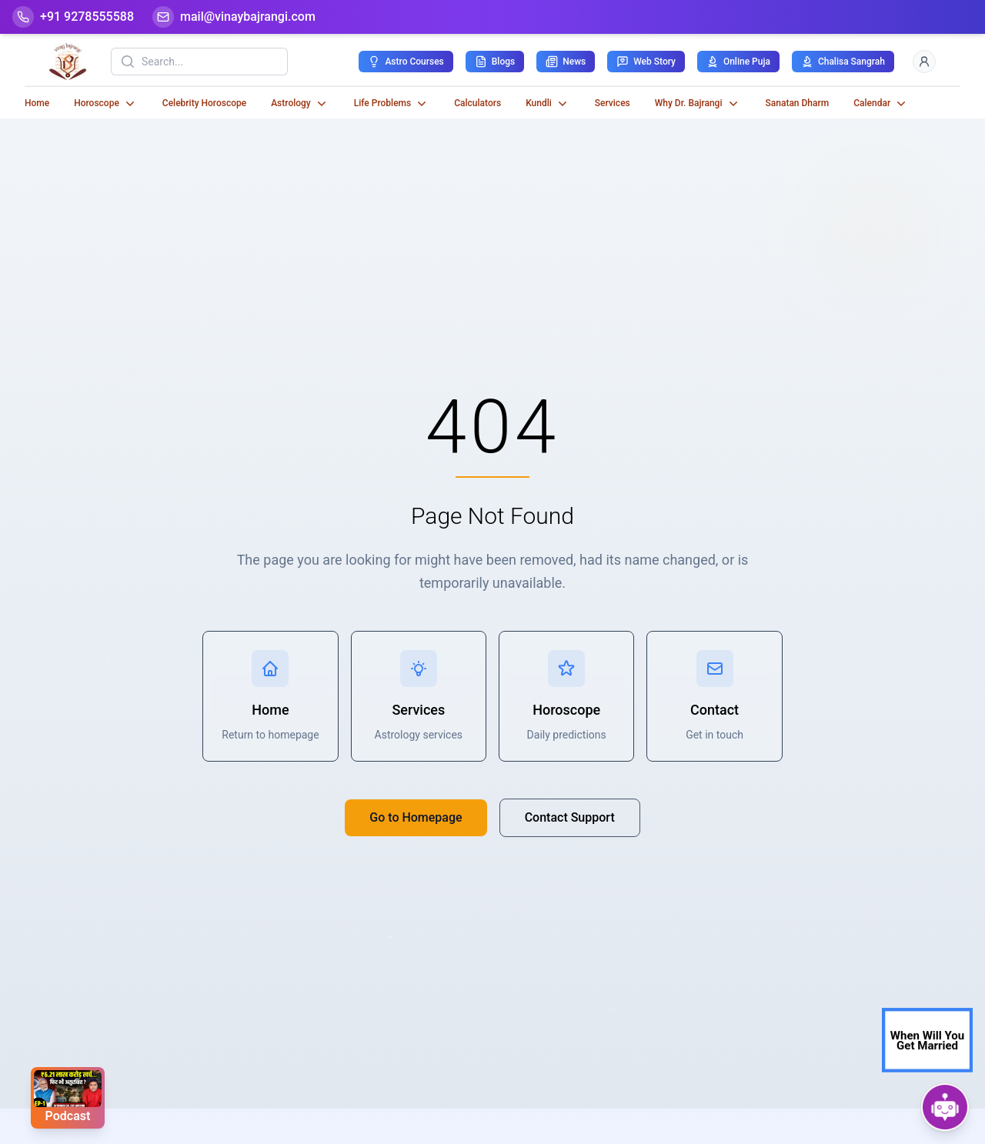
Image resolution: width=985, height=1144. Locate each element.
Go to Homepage (415, 817)
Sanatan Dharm (798, 103)
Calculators (477, 103)
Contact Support (570, 817)
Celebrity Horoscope (204, 103)
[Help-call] (73, 17)
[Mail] (234, 17)
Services (612, 103)
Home (37, 103)
